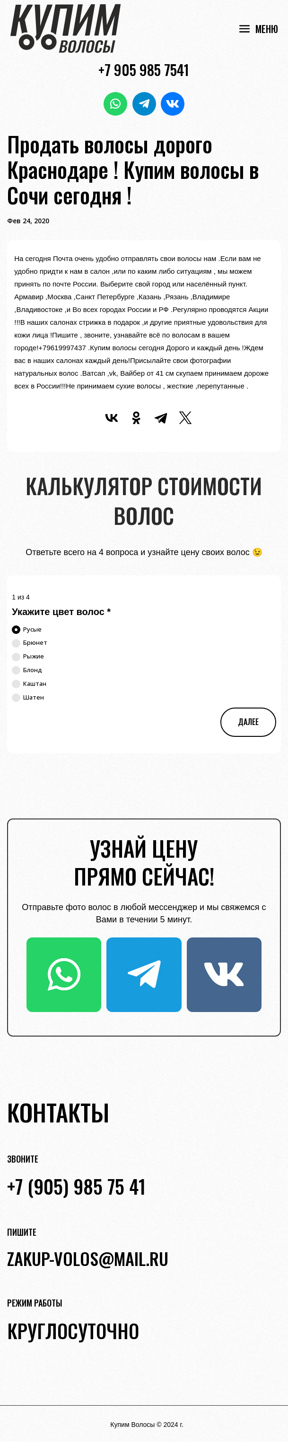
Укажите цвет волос (61, 612)
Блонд (27, 670)
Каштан (29, 684)
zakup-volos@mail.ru (87, 1258)
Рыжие (28, 656)
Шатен (28, 697)
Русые (27, 629)
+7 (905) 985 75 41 (76, 1186)
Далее (248, 721)
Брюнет (29, 643)
